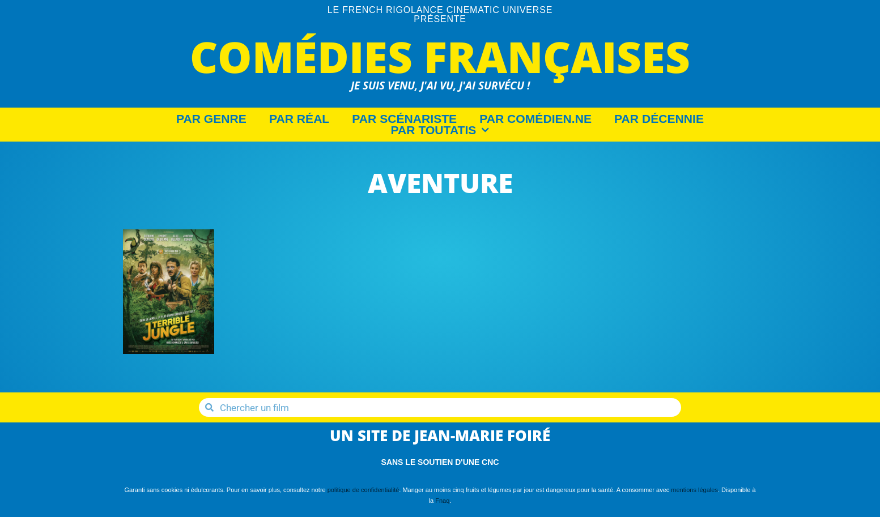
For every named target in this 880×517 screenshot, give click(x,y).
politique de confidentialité (363, 489)
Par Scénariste (404, 119)
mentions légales (694, 489)
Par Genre (211, 119)
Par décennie (659, 119)
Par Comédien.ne (535, 119)
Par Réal (299, 119)
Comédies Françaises (440, 56)
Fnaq (442, 500)
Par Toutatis (440, 130)
